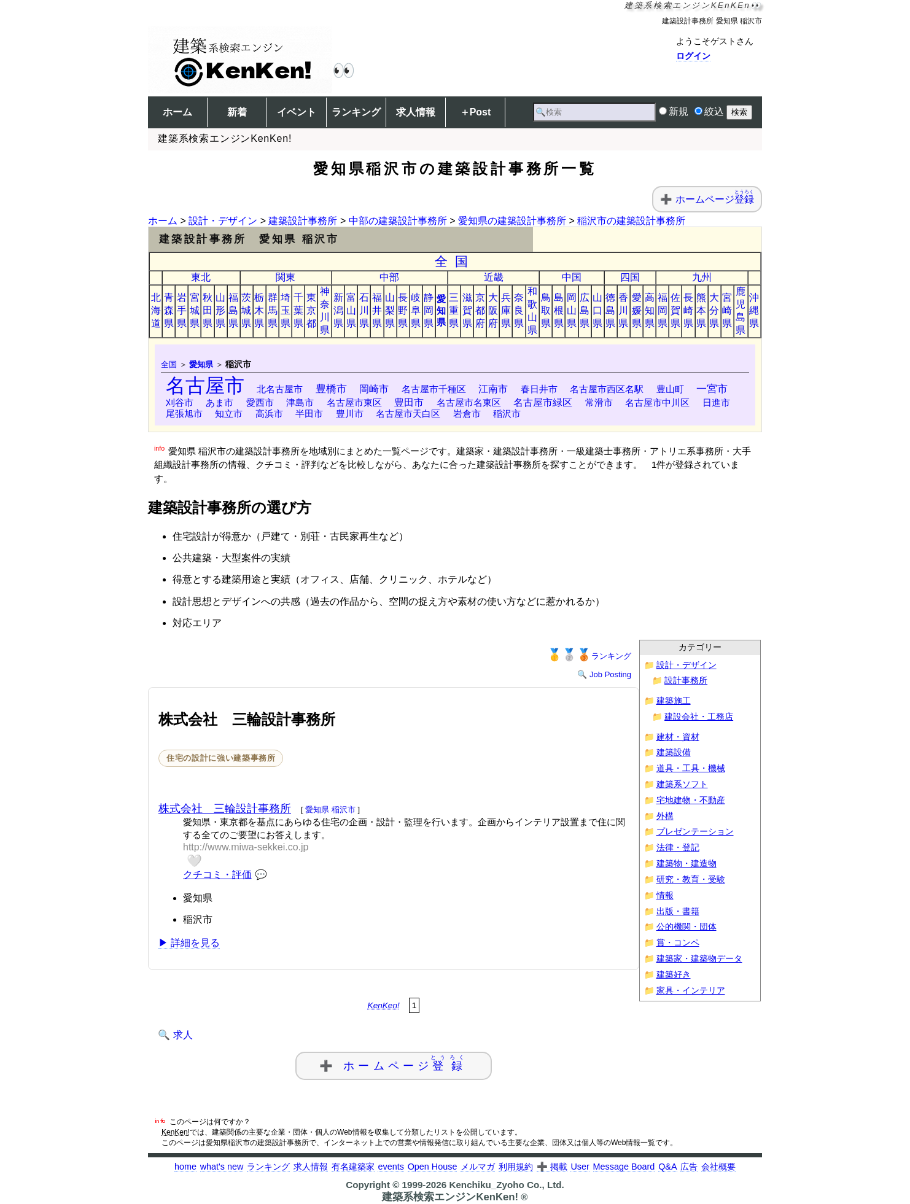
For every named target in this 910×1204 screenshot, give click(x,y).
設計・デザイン (223, 221)
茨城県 (246, 310)
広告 (689, 1166)
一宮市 (712, 389)
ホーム (177, 112)
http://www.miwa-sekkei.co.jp (246, 847)
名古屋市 (205, 386)
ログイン (693, 56)
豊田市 (409, 402)
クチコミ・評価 (217, 874)
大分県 (714, 310)
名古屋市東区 (354, 402)
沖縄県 (754, 310)
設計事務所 (685, 680)
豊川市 (350, 413)
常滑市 (599, 402)
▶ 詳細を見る (189, 943)
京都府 (480, 310)
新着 (237, 112)
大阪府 (493, 310)
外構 (665, 816)
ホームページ (714, 199)
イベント (296, 112)
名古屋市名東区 (469, 402)
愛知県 (441, 310)
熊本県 (701, 310)
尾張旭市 (184, 413)
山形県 (220, 310)
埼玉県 (285, 310)
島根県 (559, 310)
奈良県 (519, 310)
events (390, 1166)
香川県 (623, 310)
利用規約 (516, 1166)
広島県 (584, 310)
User (579, 1166)
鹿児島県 (740, 310)
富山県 (351, 310)
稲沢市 (507, 413)
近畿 (494, 277)
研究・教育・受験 (690, 879)
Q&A (667, 1166)
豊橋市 (331, 389)
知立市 (229, 413)
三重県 (454, 310)
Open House (432, 1166)
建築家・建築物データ (699, 958)
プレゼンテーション (695, 831)
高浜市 (269, 413)
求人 (183, 1035)
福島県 (233, 310)
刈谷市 (179, 402)
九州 (702, 277)
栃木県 (259, 310)
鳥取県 (546, 310)
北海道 (156, 310)
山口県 (597, 310)
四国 (630, 277)
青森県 (169, 310)
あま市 (219, 402)
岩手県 (182, 310)
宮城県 (195, 310)
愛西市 (260, 402)
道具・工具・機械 (690, 768)
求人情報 (415, 112)
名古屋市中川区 (657, 402)
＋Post (475, 112)
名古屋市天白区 (408, 413)
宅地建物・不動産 (690, 800)
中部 (389, 277)
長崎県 (688, 310)
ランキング (356, 112)
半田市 (309, 413)
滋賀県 (467, 310)
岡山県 (572, 310)
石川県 (364, 310)
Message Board (624, 1166)
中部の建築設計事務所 (398, 221)
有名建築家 (353, 1166)
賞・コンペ (677, 942)
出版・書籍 (677, 911)
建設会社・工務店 (698, 716)
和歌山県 (532, 310)
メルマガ (478, 1166)
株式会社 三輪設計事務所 (224, 808)
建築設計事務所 (302, 221)
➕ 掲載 (552, 1166)
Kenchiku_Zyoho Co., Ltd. (506, 1184)
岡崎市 (374, 388)
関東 (285, 277)
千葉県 (298, 310)
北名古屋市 (280, 389)
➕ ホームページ (393, 1063)
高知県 (650, 310)
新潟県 (338, 310)
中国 (571, 277)
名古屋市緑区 (542, 402)
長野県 (403, 310)
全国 (455, 261)
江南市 (493, 389)
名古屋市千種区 (434, 389)
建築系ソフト (682, 784)
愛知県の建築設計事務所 (512, 221)
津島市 (300, 402)
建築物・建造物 (686, 863)
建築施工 (673, 700)
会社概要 (718, 1166)
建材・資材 (677, 737)
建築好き (673, 974)
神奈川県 (325, 310)
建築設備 (673, 752)
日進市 (716, 402)
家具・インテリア (690, 990)
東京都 (311, 310)
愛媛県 (637, 310)
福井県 (377, 310)
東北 (201, 277)
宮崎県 (727, 310)
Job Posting (610, 674)
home (185, 1166)
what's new (222, 1166)
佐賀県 (675, 310)
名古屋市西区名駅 (607, 389)
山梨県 (390, 310)
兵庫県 (506, 310)
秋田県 (207, 310)
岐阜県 (416, 310)
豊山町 (670, 389)
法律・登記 (677, 847)
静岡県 (429, 310)
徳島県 (610, 310)
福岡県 (662, 310)
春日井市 (539, 389)
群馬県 (273, 310)
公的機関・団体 (686, 926)
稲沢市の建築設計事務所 (631, 221)
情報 (665, 895)
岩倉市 (467, 413)
